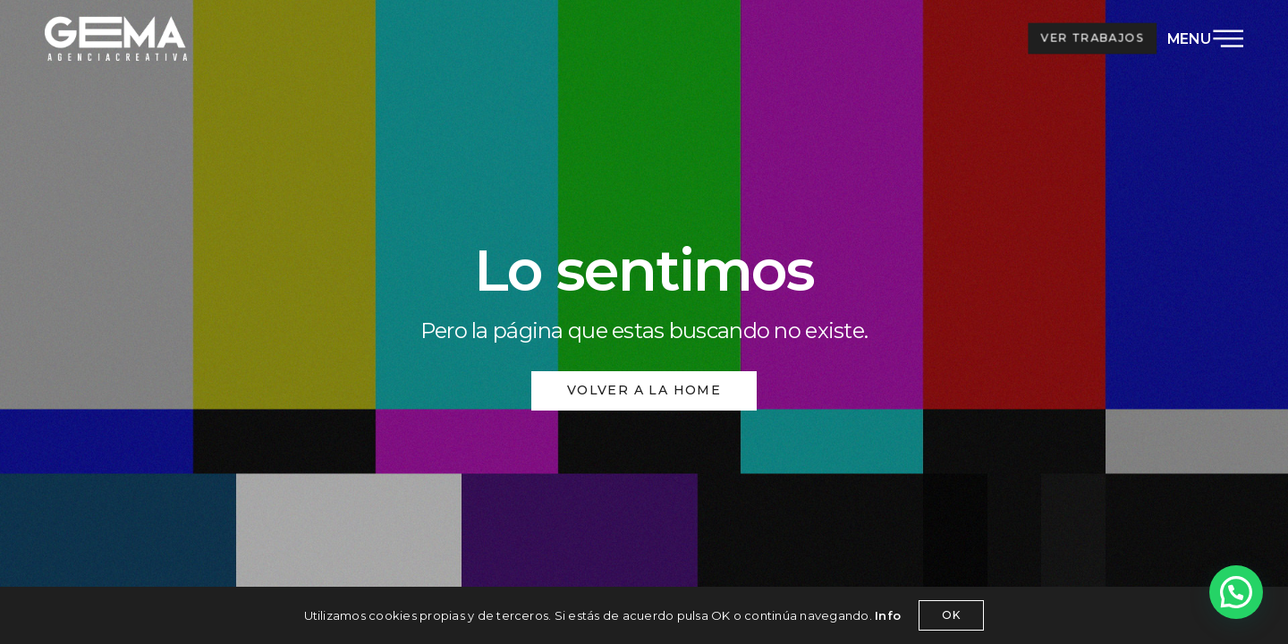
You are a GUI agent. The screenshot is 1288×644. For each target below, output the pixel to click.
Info (888, 615)
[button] (1236, 592)
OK (951, 615)
